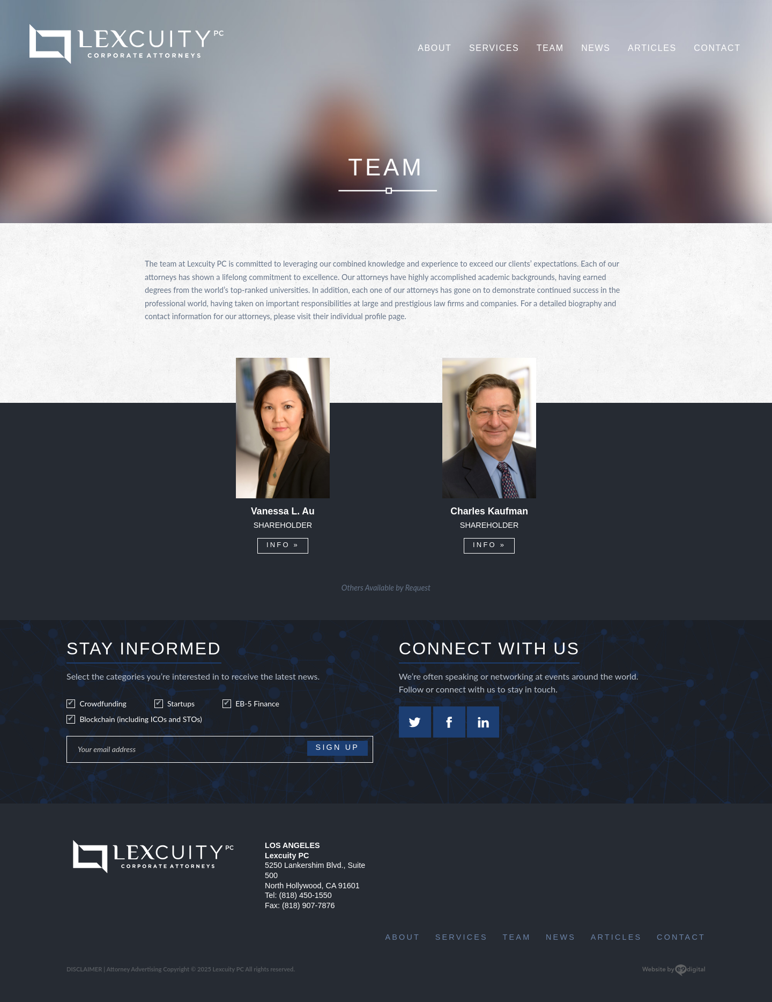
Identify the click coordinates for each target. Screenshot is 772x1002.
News (595, 48)
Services (494, 48)
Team (550, 48)
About (434, 48)
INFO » (282, 545)
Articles (652, 48)
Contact (717, 48)
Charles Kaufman (489, 512)
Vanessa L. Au (283, 512)
